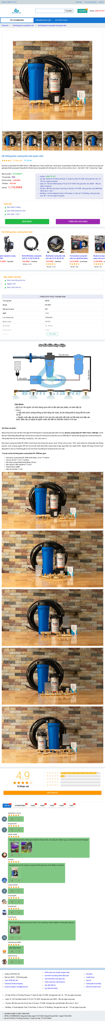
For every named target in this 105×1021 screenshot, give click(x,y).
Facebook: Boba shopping (14, 983)
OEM (13, 177)
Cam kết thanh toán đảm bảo (55, 979)
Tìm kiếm (69, 11)
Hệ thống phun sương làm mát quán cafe (52, 25)
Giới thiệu (79, 2)
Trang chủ (6, 25)
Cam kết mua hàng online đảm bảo (57, 975)
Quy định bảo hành (51, 988)
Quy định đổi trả (50, 985)
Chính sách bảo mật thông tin (55, 982)
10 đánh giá (17, 160)
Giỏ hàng (82, 11)
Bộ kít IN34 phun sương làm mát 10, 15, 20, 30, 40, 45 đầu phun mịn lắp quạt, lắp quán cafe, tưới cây (35, 257)
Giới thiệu (89, 974)
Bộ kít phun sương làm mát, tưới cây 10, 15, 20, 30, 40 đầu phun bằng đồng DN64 (59, 257)
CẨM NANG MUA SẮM (43, 20)
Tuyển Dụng (90, 977)
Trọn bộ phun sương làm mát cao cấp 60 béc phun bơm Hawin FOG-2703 (82, 257)
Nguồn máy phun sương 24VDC (10, 257)
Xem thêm (52, 334)
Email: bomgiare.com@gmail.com (16, 987)
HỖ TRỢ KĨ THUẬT (61, 20)
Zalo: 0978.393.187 (11, 980)
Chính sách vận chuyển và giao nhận (57, 972)
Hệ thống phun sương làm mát (23, 25)
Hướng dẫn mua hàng (93, 983)
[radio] (15, 783)
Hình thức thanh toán (93, 987)
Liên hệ (101, 2)
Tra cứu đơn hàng (90, 2)
